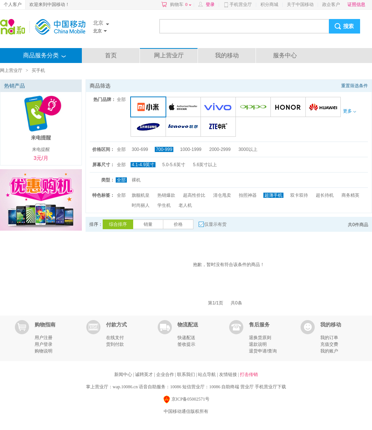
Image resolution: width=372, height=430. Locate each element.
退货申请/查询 (263, 351)
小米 (149, 107)
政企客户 (331, 4)
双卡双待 (299, 195)
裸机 (136, 180)
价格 (178, 224)
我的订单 (329, 337)
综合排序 (118, 224)
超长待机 (325, 195)
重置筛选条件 (354, 85)
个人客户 (13, 4)
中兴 (219, 127)
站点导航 (207, 374)
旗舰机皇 (141, 195)
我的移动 (227, 55)
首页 (111, 55)
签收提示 (186, 344)
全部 (121, 99)
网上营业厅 (169, 55)
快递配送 (186, 337)
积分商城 (269, 4)
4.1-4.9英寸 (143, 164)
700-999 (164, 149)
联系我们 (186, 374)
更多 (349, 111)
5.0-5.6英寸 (173, 164)
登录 (210, 4)
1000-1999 (190, 149)
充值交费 (329, 344)
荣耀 (289, 107)
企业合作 (165, 374)
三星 (149, 127)
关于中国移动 (300, 4)
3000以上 (247, 149)
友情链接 (228, 374)
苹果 (184, 107)
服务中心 (285, 55)
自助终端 (230, 386)
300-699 (140, 149)
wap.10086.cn (125, 386)
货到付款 (115, 344)
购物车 (180, 4)
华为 (324, 107)
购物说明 (43, 351)
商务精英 (350, 195)
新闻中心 (123, 374)
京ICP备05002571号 (186, 399)
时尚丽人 (141, 205)
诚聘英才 (144, 374)
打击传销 (249, 374)
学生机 (164, 205)
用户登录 (43, 344)
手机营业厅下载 (270, 386)
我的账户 (329, 351)
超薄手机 (273, 195)
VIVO (219, 107)
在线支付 (115, 337)
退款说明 (258, 344)
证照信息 (356, 4)
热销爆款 (166, 195)
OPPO (254, 107)
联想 (184, 127)
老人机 (185, 205)
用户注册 (43, 337)
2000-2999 (219, 149)
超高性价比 (194, 195)
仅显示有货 (215, 224)
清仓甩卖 (222, 195)
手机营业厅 (241, 4)
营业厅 (247, 386)
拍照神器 (248, 195)
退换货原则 (260, 337)
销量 (148, 224)
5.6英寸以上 (205, 164)
